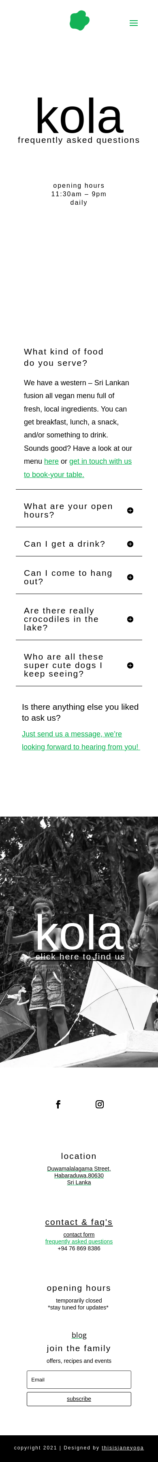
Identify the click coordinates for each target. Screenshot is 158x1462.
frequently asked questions (79, 1241)
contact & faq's (79, 1221)
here (51, 461)
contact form (78, 1234)
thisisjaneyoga (123, 1448)
